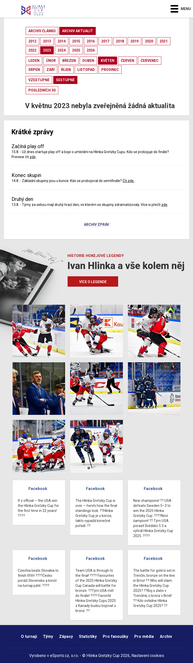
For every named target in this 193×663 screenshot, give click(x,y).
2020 (149, 41)
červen (127, 61)
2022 (32, 50)
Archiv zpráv (96, 225)
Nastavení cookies (147, 655)
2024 (62, 50)
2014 (62, 41)
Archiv (166, 636)
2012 (32, 41)
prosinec (110, 70)
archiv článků (42, 31)
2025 (76, 50)
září (50, 70)
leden (33, 61)
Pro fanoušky (115, 636)
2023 (47, 50)
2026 (91, 50)
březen (69, 61)
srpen (34, 70)
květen (107, 61)
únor (51, 61)
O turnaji (29, 636)
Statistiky (88, 636)
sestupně (65, 80)
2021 (164, 41)
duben (88, 61)
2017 (105, 41)
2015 (76, 41)
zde (33, 157)
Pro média (144, 636)
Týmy (48, 636)
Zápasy (66, 636)
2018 (120, 41)
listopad (86, 70)
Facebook (37, 488)
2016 (91, 41)
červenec (150, 61)
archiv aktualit (77, 31)
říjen (66, 70)
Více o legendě (93, 282)
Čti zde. (128, 181)
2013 (47, 41)
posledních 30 (42, 90)
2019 (134, 41)
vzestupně (39, 80)
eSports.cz (59, 655)
